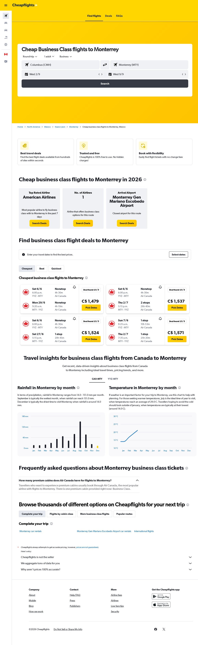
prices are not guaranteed (87, 547)
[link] (39, 223)
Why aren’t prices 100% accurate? (106, 569)
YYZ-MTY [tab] (113, 378)
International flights (144, 531)
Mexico (47, 127)
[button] (6, 5)
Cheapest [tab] (27, 268)
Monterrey (73, 127)
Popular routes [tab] (124, 514)
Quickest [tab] (56, 268)
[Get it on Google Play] (161, 596)
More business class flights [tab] (94, 514)
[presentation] (144, 179)
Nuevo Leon (60, 127)
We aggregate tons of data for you (106, 563)
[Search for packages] (5, 37)
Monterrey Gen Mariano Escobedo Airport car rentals (104, 531)
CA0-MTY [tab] (97, 378)
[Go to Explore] (5, 44)
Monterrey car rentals (30, 531)
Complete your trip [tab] (32, 514)
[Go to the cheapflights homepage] (25, 5)
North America (33, 127)
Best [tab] (41, 268)
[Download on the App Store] (161, 605)
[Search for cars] (5, 30)
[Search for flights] (5, 15)
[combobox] (66, 56)
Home (20, 127)
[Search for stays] (5, 23)
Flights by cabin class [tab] (61, 514)
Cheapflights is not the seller (106, 557)
